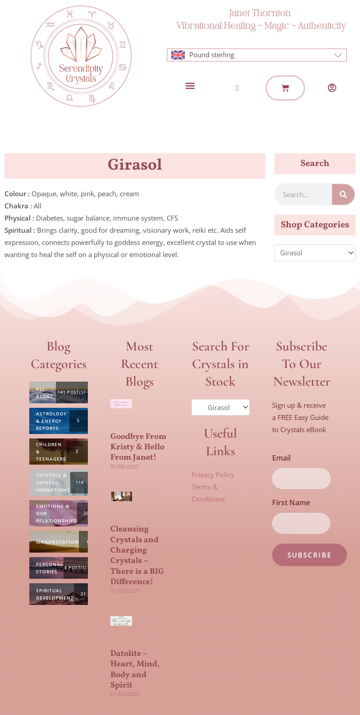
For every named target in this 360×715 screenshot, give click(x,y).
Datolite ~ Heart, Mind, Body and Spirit (134, 669)
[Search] (343, 194)
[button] (189, 85)
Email (281, 458)
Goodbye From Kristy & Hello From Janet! (138, 447)
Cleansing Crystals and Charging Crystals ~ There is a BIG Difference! (137, 556)
